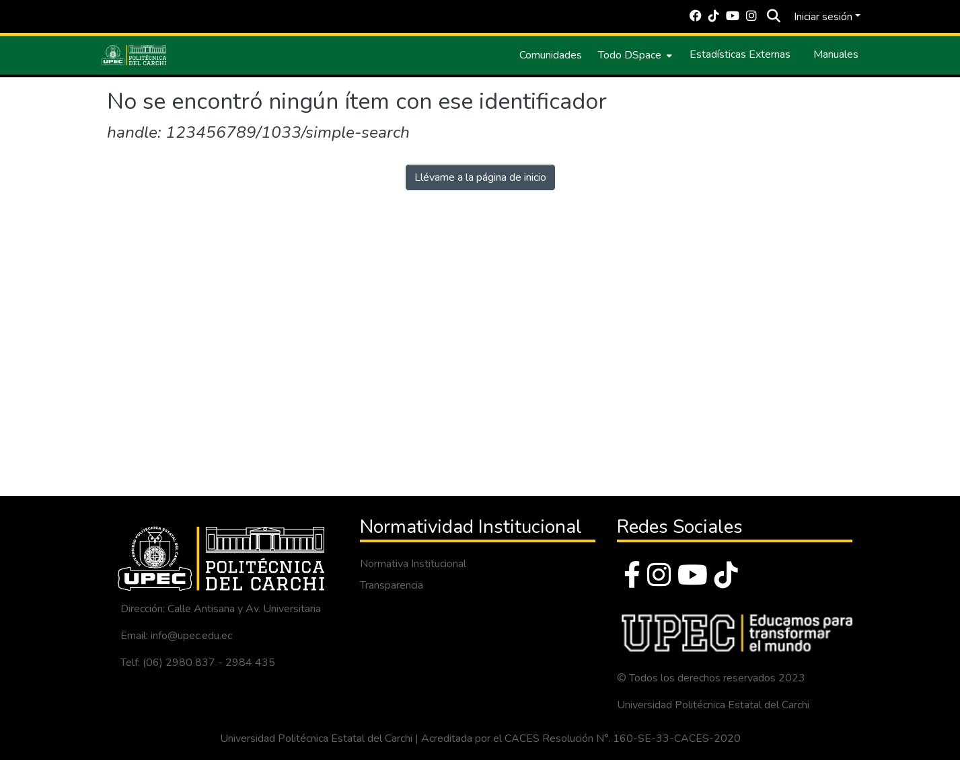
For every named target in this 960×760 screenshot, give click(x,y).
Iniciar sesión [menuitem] (823, 16)
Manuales (835, 54)
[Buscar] (774, 17)
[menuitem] (633, 55)
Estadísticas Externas (740, 54)
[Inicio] (134, 55)
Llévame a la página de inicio (480, 177)
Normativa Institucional (413, 563)
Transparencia (391, 585)
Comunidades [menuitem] (550, 55)
